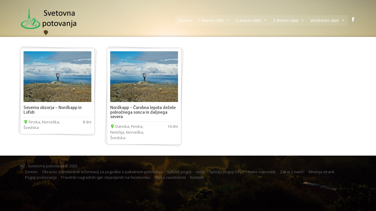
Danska (122, 126)
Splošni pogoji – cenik (186, 171)
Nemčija (117, 132)
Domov (185, 20)
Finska (34, 122)
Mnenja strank (322, 171)
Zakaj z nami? (292, 171)
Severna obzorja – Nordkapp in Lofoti (53, 110)
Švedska (31, 127)
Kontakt (197, 177)
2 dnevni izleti (251, 20)
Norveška (50, 122)
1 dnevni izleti (214, 20)
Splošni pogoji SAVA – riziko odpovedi (242, 171)
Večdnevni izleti (327, 20)
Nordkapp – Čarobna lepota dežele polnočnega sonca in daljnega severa (143, 112)
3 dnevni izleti (288, 20)
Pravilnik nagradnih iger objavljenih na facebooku (105, 177)
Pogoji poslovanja (41, 177)
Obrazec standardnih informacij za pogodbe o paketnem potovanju (102, 171)
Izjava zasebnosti (170, 177)
